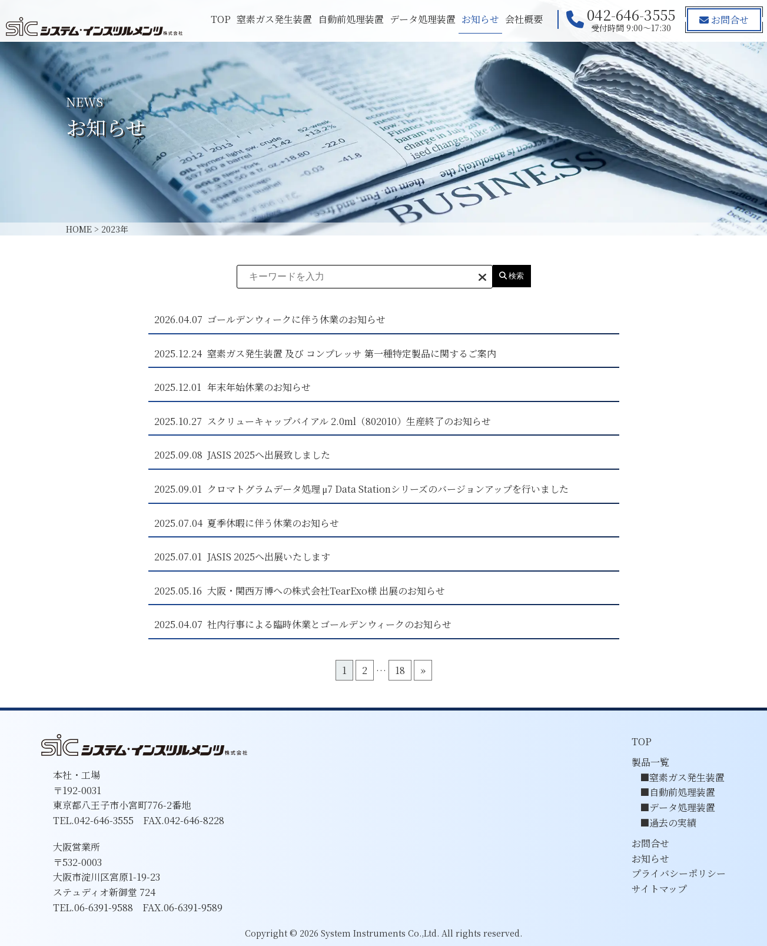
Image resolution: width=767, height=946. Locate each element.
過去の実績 (672, 822)
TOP (220, 19)
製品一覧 (650, 762)
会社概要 (523, 19)
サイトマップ (659, 888)
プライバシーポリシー (679, 873)
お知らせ (479, 19)
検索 (511, 275)
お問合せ (723, 19)
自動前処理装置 (350, 19)
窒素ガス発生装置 (273, 19)
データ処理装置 (421, 19)
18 (400, 670)
